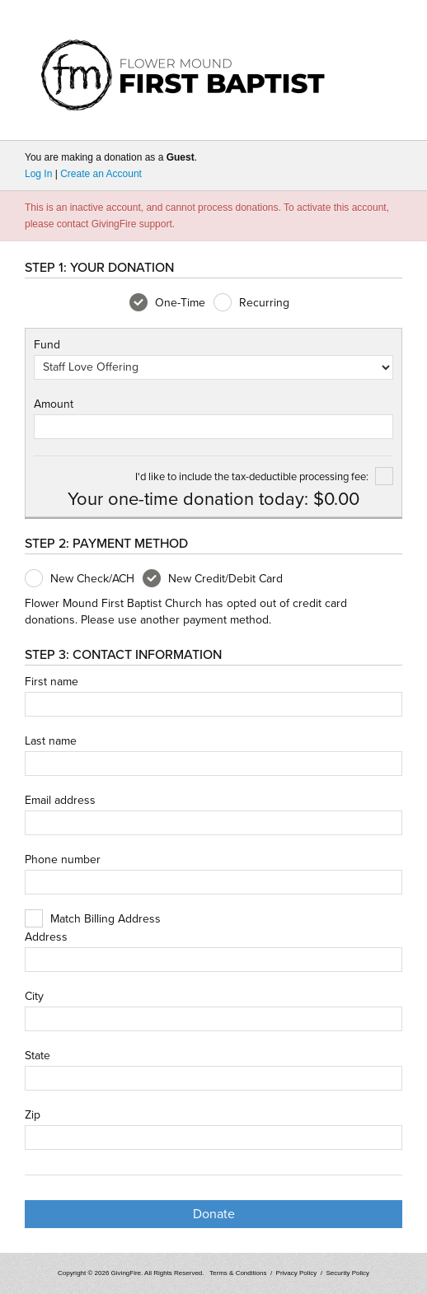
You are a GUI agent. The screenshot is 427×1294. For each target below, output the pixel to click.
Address (46, 937)
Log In (38, 174)
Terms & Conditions (237, 1273)
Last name (51, 741)
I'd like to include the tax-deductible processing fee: (264, 477)
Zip (32, 1115)
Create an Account (101, 174)
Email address (60, 800)
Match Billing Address (105, 919)
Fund (47, 345)
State (37, 1056)
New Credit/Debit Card (213, 579)
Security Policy (347, 1273)
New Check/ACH (79, 579)
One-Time (167, 303)
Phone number (63, 860)
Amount (53, 404)
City (34, 996)
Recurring (251, 303)
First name (51, 682)
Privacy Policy (296, 1273)
